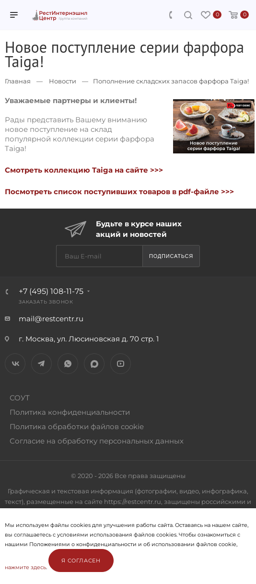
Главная (18, 81)
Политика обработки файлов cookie (77, 426)
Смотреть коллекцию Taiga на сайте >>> (84, 170)
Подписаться (171, 256)
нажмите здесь (25, 567)
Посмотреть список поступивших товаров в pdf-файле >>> (119, 191)
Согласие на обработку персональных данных (97, 440)
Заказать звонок (46, 302)
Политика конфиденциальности (70, 412)
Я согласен (81, 560)
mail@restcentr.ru (51, 318)
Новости (62, 81)
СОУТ (20, 397)
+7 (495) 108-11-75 (51, 291)
